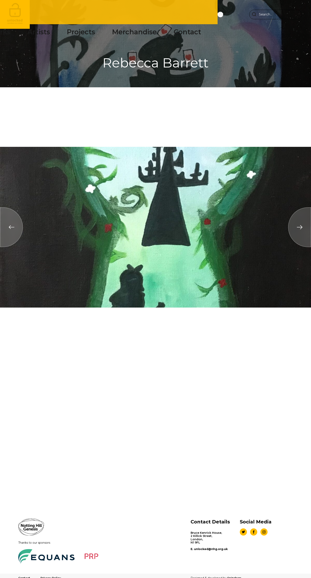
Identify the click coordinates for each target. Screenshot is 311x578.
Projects (137, 14)
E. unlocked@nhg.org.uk (209, 549)
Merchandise (167, 14)
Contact (197, 14)
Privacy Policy (50, 573)
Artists (114, 14)
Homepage (66, 14)
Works (93, 14)
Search (254, 14)
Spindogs (234, 573)
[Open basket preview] (229, 14)
